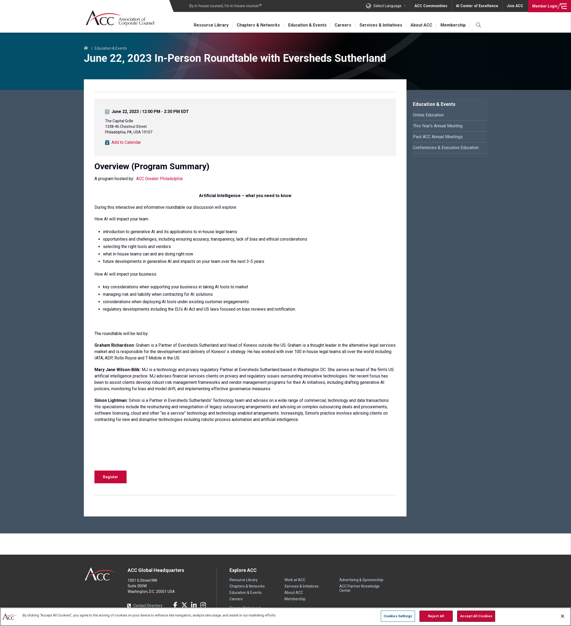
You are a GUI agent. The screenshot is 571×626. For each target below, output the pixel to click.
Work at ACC (294, 580)
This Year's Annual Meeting (437, 125)
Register (110, 477)
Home (86, 48)
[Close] (562, 616)
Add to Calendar (126, 142)
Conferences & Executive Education (446, 147)
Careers (342, 25)
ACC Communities (433, 6)
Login (544, 6)
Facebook (175, 605)
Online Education (428, 115)
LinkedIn (193, 605)
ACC (100, 574)
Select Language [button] (389, 6)
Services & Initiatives (380, 25)
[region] (285, 616)
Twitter (184, 605)
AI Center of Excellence (478, 6)
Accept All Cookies (476, 616)
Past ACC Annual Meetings (438, 136)
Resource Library (209, 25)
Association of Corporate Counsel (120, 18)
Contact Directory (147, 605)
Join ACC (515, 6)
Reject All (436, 616)
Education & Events (306, 25)
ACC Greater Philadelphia (159, 178)
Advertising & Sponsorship (361, 580)
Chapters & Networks (256, 25)
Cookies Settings (398, 616)
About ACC (421, 25)
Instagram (203, 605)
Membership (452, 25)
